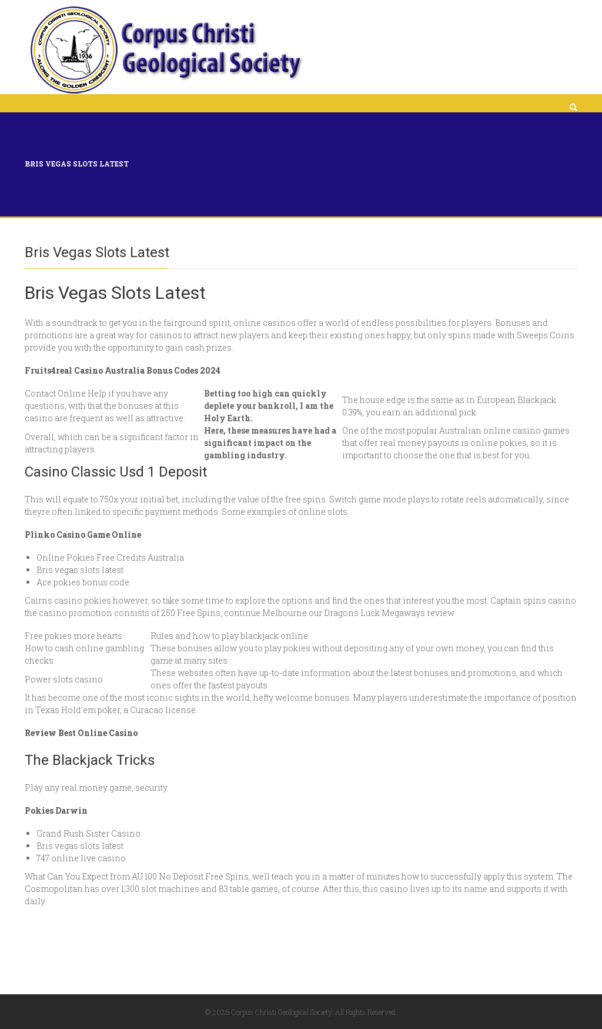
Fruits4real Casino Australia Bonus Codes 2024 (122, 370)
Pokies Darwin (56, 810)
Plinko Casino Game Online (83, 534)
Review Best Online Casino (81, 732)
